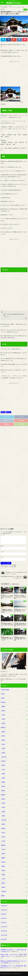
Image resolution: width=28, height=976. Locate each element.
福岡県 (3, 412)
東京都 (3, 752)
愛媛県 (3, 857)
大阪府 (3, 815)
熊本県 (3, 883)
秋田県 (3, 710)
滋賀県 (3, 799)
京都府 (3, 811)
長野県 (3, 773)
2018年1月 (4, 922)
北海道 (2, 698)
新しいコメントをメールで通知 (9, 565)
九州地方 (9, 412)
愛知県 (3, 790)
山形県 (3, 723)
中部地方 (3, 761)
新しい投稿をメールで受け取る (9, 566)
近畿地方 (3, 794)
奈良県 (3, 807)
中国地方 (3, 828)
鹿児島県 (3, 891)
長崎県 (3, 874)
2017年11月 (4, 931)
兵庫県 (3, 824)
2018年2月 (4, 918)
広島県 (3, 836)
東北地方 (3, 702)
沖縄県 (2, 895)
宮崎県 (3, 887)
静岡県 (3, 782)
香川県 (3, 849)
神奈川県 (3, 757)
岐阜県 (3, 786)
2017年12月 (4, 926)
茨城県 (3, 731)
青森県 (3, 706)
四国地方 (3, 845)
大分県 (3, 879)
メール (2, 551)
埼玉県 (3, 744)
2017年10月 (4, 935)
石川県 (3, 769)
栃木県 (3, 736)
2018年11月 (4, 910)
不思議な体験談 (5, 689)
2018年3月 (4, 914)
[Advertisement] (14, 73)
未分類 (2, 694)
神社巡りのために (14, 3)
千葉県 (3, 748)
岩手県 (3, 715)
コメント (3, 534)
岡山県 (3, 832)
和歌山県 (3, 820)
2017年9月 (4, 939)
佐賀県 (3, 870)
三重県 (3, 803)
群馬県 (3, 740)
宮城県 (3, 719)
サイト (2, 557)
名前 (2, 546)
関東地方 (3, 727)
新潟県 (3, 765)
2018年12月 (4, 905)
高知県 (3, 853)
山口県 (3, 841)
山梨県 (3, 778)
